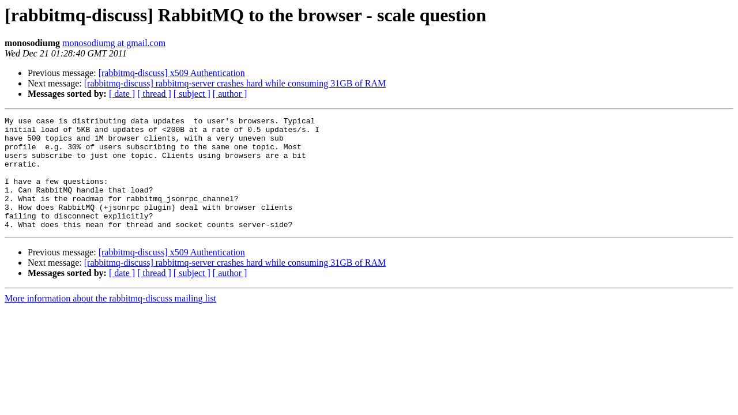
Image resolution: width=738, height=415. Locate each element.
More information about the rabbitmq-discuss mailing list (110, 321)
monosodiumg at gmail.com (113, 43)
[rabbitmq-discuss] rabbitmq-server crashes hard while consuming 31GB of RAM (235, 83)
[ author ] (230, 94)
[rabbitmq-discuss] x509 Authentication (172, 73)
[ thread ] (154, 94)
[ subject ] (192, 94)
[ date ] (122, 94)
